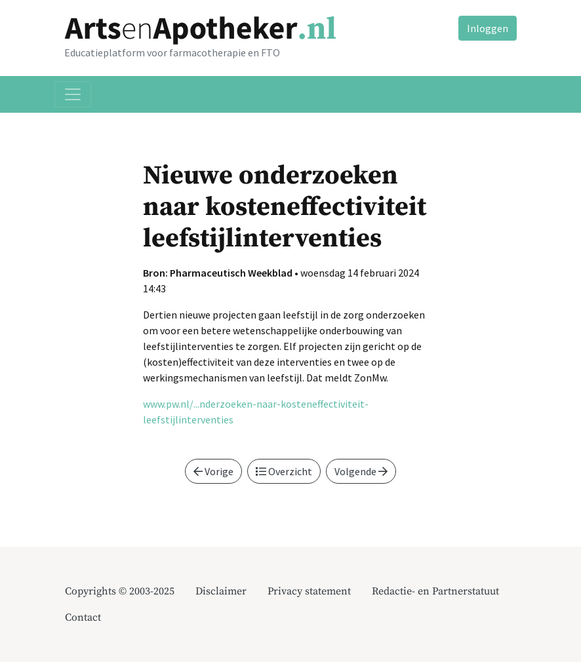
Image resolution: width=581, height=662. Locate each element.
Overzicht (284, 471)
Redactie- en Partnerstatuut (435, 591)
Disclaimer (221, 591)
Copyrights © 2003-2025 (119, 591)
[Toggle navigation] (72, 94)
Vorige (213, 471)
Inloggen (487, 28)
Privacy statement (309, 591)
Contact (83, 617)
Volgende (361, 471)
